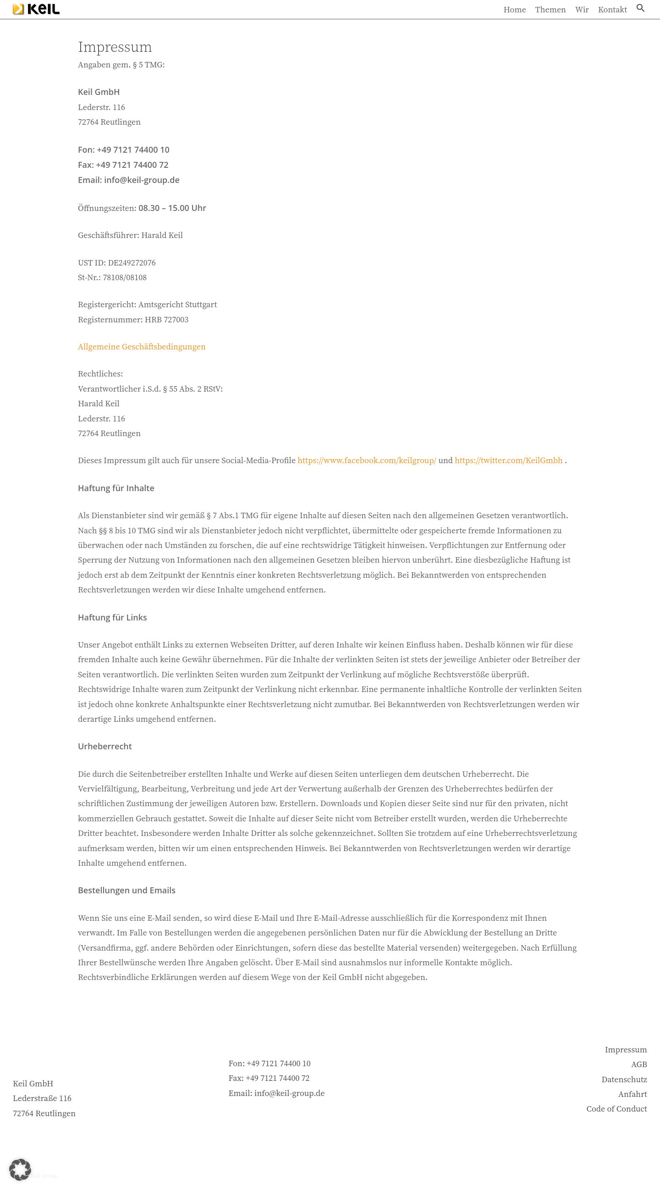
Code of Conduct (617, 1108)
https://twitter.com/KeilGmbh (509, 460)
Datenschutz (624, 1079)
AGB (639, 1064)
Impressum (626, 1049)
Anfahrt (632, 1094)
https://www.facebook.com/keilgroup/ (366, 460)
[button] (640, 20)
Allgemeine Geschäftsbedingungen (142, 346)
